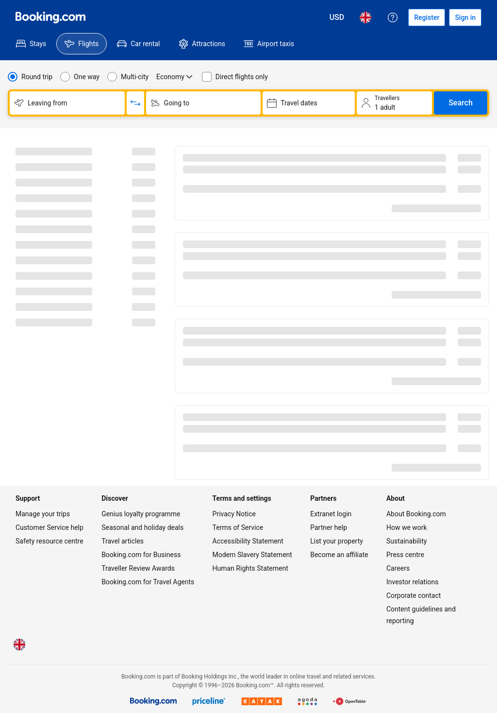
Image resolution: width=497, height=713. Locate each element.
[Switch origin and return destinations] (135, 103)
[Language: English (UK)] (365, 17)
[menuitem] (31, 43)
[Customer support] (392, 17)
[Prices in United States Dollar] (337, 17)
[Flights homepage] (50, 17)
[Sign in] (465, 17)
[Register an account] (426, 17)
